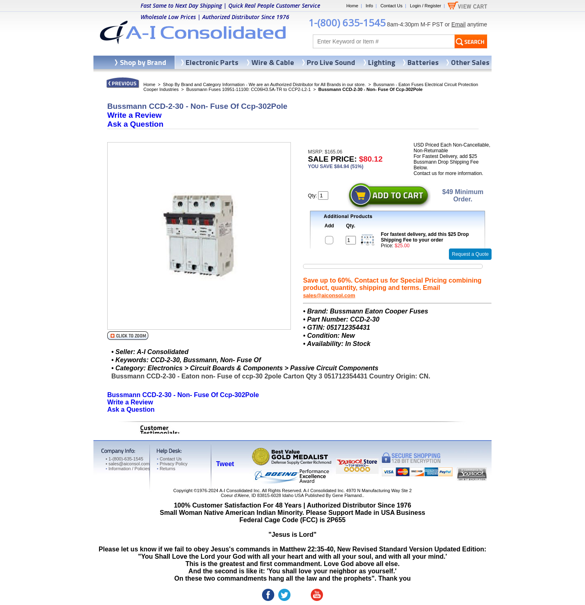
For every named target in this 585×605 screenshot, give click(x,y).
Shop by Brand (143, 62)
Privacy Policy (172, 463)
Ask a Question (135, 124)
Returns (166, 468)
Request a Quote (470, 254)
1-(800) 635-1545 (347, 22)
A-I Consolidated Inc (239, 490)
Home (352, 5)
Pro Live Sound (331, 62)
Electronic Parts (212, 62)
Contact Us (391, 5)
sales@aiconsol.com (329, 295)
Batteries (423, 62)
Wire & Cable (272, 62)
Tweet (225, 463)
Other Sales (470, 62)
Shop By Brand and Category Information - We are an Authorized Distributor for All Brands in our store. (264, 84)
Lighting (381, 62)
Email (458, 24)
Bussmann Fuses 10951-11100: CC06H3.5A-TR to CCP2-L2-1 (248, 89)
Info (369, 5)
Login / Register (425, 5)
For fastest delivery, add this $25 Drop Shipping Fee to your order (425, 237)
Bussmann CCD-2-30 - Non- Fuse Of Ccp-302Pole (183, 394)
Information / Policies (128, 468)
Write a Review (134, 115)
